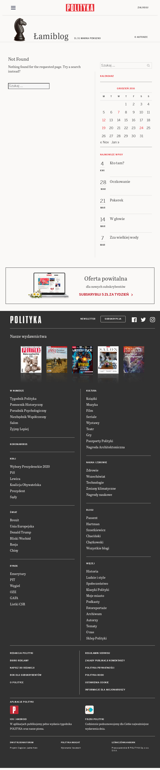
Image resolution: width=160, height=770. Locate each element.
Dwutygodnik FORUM (22, 743)
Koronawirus (19, 445)
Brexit (14, 520)
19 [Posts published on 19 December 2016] (103, 129)
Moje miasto (95, 596)
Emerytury (18, 574)
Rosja (14, 545)
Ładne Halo (32, 748)
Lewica (15, 479)
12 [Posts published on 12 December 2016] (103, 121)
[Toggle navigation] (13, 7)
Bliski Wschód (20, 539)
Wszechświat (95, 477)
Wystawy (92, 423)
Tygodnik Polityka (23, 399)
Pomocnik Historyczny (26, 405)
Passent (92, 518)
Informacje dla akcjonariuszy (105, 690)
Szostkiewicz (95, 530)
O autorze (141, 37)
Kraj (13, 459)
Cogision (22, 748)
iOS (12, 720)
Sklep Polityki (96, 638)
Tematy (91, 626)
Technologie (95, 483)
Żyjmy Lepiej (19, 429)
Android (21, 720)
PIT (12, 580)
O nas (90, 632)
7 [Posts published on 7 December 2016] (119, 113)
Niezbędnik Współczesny (28, 417)
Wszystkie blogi (97, 548)
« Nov (104, 143)
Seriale (91, 417)
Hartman (92, 524)
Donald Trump (20, 532)
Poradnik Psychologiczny (28, 411)
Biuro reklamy (19, 661)
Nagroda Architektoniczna (105, 447)
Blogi (89, 510)
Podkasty (93, 602)
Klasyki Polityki (97, 590)
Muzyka (92, 405)
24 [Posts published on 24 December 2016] (141, 129)
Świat (13, 513)
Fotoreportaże (96, 608)
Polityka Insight (70, 743)
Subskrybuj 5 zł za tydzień (104, 295)
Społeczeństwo (97, 584)
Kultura (91, 391)
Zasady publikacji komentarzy (105, 661)
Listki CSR (17, 604)
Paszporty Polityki (99, 441)
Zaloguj (143, 7)
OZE (13, 592)
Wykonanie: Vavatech (71, 748)
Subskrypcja (113, 319)
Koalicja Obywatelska (25, 485)
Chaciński (93, 536)
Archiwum (94, 614)
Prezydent (17, 491)
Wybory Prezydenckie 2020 (30, 467)
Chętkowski (94, 542)
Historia (92, 572)
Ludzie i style (95, 578)
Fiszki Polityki (94, 720)
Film (89, 411)
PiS (12, 473)
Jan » (115, 143)
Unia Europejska (22, 526)
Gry (89, 435)
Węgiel (15, 586)
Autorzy (92, 620)
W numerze (17, 391)
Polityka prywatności (99, 668)
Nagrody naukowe (99, 495)
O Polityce (16, 683)
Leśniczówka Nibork (123, 743)
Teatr (90, 429)
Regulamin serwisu (97, 653)
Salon (14, 423)
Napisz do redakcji (22, 668)
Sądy (13, 497)
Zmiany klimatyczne (101, 489)
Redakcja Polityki (21, 653)
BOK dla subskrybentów (26, 676)
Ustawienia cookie (97, 683)
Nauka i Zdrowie (96, 463)
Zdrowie (92, 470)
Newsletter (88, 319)
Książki (91, 399)
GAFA (14, 598)
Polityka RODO (94, 676)
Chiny (14, 551)
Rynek (14, 566)
